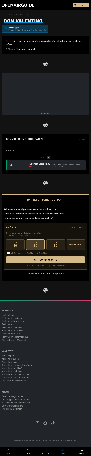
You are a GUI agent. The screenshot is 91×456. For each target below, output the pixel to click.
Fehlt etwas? (81, 139)
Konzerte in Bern (9, 362)
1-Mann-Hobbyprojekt (47, 209)
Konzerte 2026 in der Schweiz (16, 377)
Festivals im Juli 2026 (12, 334)
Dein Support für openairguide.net (18, 399)
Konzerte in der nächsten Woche (17, 365)
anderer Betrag (75, 244)
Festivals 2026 (9, 324)
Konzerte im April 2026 (12, 368)
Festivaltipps (8, 315)
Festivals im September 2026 (16, 337)
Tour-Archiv (22, 49)
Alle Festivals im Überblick (14, 340)
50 (56, 244)
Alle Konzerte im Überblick (14, 380)
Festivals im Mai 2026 (12, 327)
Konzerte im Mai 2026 (12, 371)
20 (35, 244)
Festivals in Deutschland (13, 321)
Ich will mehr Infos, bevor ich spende (45, 273)
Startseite (8, 15)
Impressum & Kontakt (12, 409)
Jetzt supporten (81, 5)
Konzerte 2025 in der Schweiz (16, 374)
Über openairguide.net (12, 396)
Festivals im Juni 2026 (12, 330)
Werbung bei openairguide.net (16, 402)
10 (15, 244)
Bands (19, 15)
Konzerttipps (8, 356)
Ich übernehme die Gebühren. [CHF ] (28, 253)
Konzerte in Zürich (10, 359)
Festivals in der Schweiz (13, 318)
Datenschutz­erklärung (12, 406)
